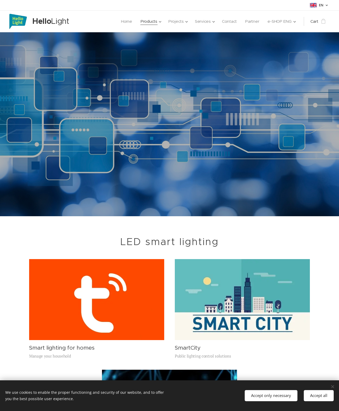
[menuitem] (124, 21)
